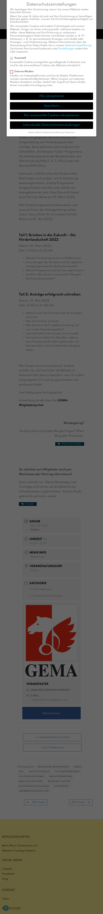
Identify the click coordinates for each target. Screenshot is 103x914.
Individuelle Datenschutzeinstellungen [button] (51, 120)
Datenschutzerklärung (78, 40)
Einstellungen (66, 44)
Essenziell (19, 53)
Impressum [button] (70, 128)
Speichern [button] (51, 101)
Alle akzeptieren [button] (51, 91)
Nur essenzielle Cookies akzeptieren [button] (51, 110)
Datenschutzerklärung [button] (53, 128)
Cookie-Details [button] (35, 128)
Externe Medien (23, 67)
